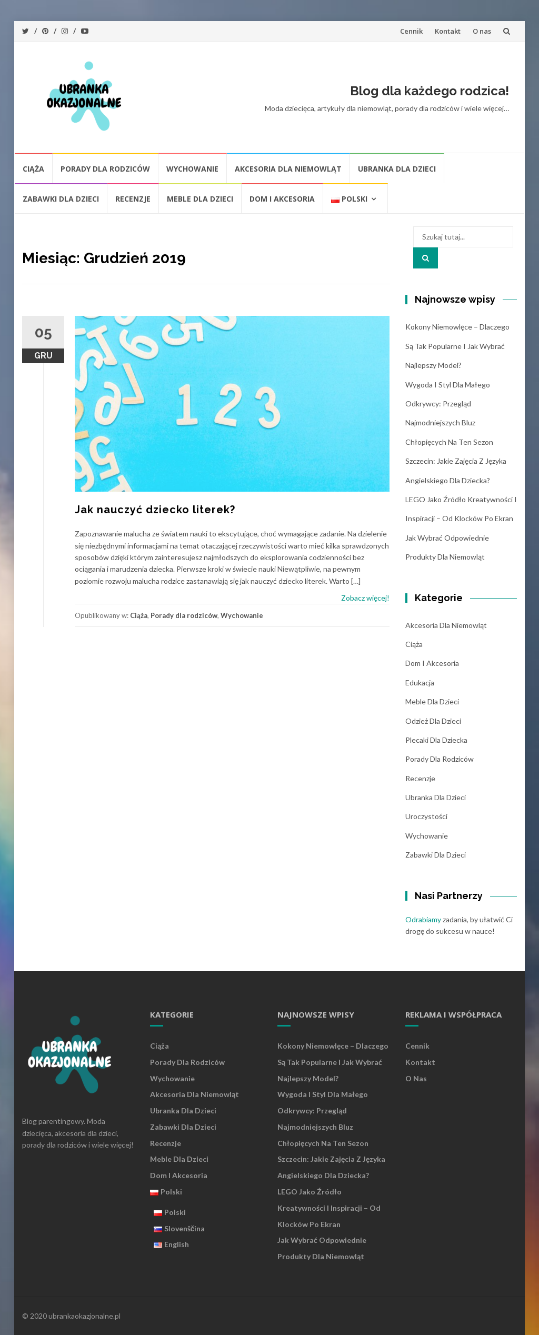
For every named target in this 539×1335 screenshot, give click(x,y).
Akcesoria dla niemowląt (288, 169)
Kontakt (448, 31)
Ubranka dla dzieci (397, 169)
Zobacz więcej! (365, 597)
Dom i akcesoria (282, 199)
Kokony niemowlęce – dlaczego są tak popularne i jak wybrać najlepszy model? (457, 346)
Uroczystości (426, 816)
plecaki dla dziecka (436, 739)
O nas (482, 31)
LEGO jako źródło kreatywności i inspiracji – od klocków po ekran (329, 1208)
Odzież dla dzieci (433, 720)
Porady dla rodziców (105, 169)
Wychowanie (192, 169)
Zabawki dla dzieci (61, 199)
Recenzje (133, 199)
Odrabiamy (423, 919)
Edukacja (419, 682)
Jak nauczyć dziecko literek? (155, 509)
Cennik (411, 31)
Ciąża (33, 169)
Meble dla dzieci (200, 199)
